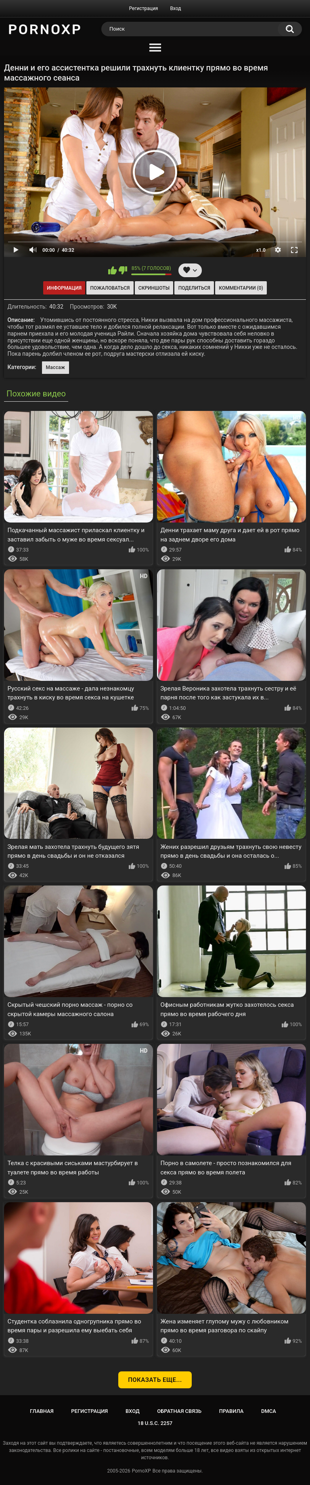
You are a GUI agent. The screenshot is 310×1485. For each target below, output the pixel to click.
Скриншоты (154, 288)
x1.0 (261, 250)
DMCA (268, 1411)
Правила (231, 1411)
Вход (175, 8)
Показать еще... (155, 1379)
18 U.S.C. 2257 (155, 1423)
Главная (42, 1411)
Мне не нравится (123, 270)
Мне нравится (112, 270)
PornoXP (141, 1471)
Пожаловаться (110, 288)
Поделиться (194, 288)
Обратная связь (179, 1411)
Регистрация (143, 8)
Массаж (55, 367)
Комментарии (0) (241, 288)
